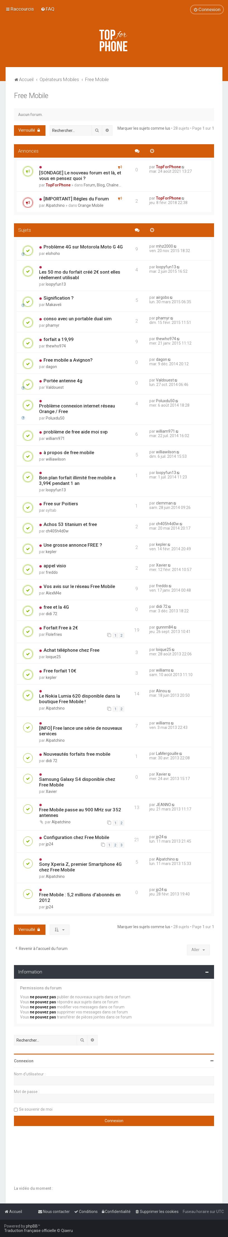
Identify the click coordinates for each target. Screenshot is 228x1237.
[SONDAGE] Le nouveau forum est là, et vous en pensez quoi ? (80, 175)
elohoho (53, 253)
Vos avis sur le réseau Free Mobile (79, 586)
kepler (51, 551)
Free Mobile (31, 96)
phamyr (52, 325)
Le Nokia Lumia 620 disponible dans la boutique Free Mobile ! (79, 698)
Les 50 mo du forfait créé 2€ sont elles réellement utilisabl (79, 274)
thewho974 (56, 346)
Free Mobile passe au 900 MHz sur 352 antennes (80, 812)
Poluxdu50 (55, 418)
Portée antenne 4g (63, 380)
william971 (55, 438)
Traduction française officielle (30, 1230)
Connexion (23, 1061)
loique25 (53, 657)
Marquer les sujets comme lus (143, 128)
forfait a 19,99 (59, 339)
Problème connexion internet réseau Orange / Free (77, 408)
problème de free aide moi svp (76, 432)
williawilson (56, 459)
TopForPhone (58, 185)
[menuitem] (47, 9)
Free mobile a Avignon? (68, 360)
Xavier (161, 565)
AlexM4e (53, 593)
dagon (51, 366)
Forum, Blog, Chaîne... (102, 185)
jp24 (49, 844)
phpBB (32, 1226)
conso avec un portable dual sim (78, 318)
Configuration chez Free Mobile (76, 837)
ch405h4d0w (57, 531)
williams (163, 670)
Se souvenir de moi (35, 1109)
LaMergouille (167, 753)
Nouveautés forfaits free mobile (77, 754)
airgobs (162, 297)
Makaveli (53, 304)
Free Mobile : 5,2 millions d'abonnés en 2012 (80, 897)
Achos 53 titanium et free (70, 524)
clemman (164, 503)
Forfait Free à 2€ (61, 628)
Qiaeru (67, 1230)
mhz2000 (164, 246)
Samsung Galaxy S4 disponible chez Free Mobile (77, 782)
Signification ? (59, 298)
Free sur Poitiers (61, 503)
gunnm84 (164, 627)
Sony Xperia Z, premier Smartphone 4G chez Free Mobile (80, 867)
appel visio (55, 565)
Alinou (161, 691)
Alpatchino (55, 205)
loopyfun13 (56, 284)
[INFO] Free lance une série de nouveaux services (80, 730)
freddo (52, 572)
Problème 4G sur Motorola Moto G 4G (83, 247)
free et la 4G (56, 607)
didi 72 (51, 614)
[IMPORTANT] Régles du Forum (76, 199)
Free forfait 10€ (60, 671)
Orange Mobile (91, 205)
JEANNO (163, 804)
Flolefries (54, 634)
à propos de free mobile (69, 452)
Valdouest (55, 387)
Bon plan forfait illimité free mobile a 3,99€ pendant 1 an (77, 480)
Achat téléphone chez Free (71, 650)
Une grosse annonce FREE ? (73, 545)
